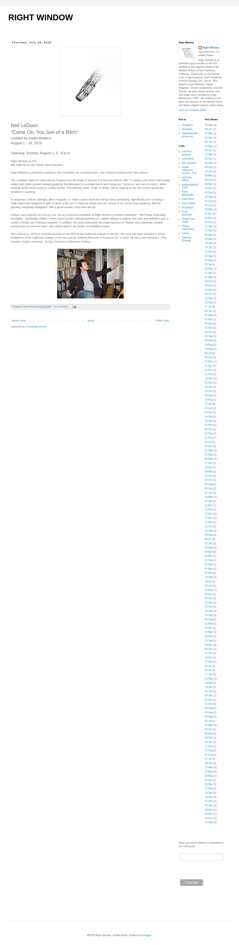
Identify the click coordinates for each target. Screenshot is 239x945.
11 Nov (209, 746)
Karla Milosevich (187, 193)
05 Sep (209, 256)
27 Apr (208, 463)
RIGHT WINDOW (40, 17)
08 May (209, 458)
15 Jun (208, 543)
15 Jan (208, 792)
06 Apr (208, 551)
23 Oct (208, 475)
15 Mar (209, 632)
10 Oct (208, 526)
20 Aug (209, 712)
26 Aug (209, 484)
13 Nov (209, 522)
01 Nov (209, 188)
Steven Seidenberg (188, 227)
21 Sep (209, 822)
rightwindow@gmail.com (190, 135)
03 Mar (209, 125)
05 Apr (208, 234)
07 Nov (209, 327)
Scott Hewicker (187, 213)
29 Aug (209, 340)
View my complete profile (192, 110)
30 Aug (209, 708)
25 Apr (208, 412)
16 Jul (208, 581)
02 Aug (209, 619)
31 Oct (208, 653)
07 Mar (209, 133)
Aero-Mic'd (188, 158)
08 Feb (209, 179)
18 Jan (208, 687)
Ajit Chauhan (189, 162)
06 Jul (208, 539)
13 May (209, 146)
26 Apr (208, 729)
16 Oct (208, 293)
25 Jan (208, 247)
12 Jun (208, 674)
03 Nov (209, 699)
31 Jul (208, 758)
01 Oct (208, 192)
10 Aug (209, 302)
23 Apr (208, 150)
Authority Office (187, 179)
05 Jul (208, 264)
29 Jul (208, 666)
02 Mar (209, 555)
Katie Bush (188, 199)
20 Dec (209, 644)
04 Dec (209, 184)
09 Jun (208, 129)
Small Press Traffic (188, 220)
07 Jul (208, 403)
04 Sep (209, 530)
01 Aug (209, 201)
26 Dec (209, 695)
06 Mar (209, 784)
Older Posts (162, 320)
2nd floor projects (187, 153)
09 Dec (209, 285)
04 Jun (208, 205)
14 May (209, 496)
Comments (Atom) (36, 326)
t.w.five (186, 233)
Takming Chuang (186, 239)
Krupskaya (188, 207)
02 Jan (208, 691)
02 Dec (209, 158)
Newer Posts (19, 320)
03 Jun (208, 141)
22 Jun (208, 492)
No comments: (61, 306)
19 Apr (208, 467)
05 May (209, 547)
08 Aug (209, 167)
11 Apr (208, 272)
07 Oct (208, 572)
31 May (209, 623)
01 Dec (209, 137)
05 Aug (209, 488)
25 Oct (208, 387)
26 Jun (208, 763)
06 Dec (209, 323)
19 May (209, 209)
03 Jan (208, 742)
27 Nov (209, 518)
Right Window (211, 47)
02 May (209, 589)
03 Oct (208, 332)
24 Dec (209, 378)
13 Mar (209, 154)
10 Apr (208, 682)
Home (91, 320)
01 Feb (209, 374)
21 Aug (209, 437)
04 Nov (209, 251)
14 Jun (208, 171)
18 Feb (209, 509)
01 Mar (209, 217)
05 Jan (208, 598)
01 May (209, 315)
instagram (187, 125)
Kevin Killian (188, 203)
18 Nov (209, 809)
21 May (209, 450)
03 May (209, 268)
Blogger (147, 935)
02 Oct (208, 703)
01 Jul (208, 441)
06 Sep (209, 162)
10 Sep (209, 196)
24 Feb (209, 416)
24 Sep (209, 610)
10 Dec (209, 797)
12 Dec (209, 226)
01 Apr (208, 213)
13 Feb (209, 243)
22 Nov (209, 230)
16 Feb (209, 281)
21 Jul (208, 306)
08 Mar (209, 733)
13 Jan (208, 420)
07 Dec (209, 801)
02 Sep (209, 395)
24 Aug (209, 344)
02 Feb (209, 222)
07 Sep (209, 433)
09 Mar (209, 175)
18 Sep (209, 298)
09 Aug (209, 534)
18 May (209, 454)
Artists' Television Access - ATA (189, 170)
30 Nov (209, 805)
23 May (209, 767)
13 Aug (209, 260)
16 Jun (208, 585)
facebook (187, 129)
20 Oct (208, 391)
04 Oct (208, 429)
